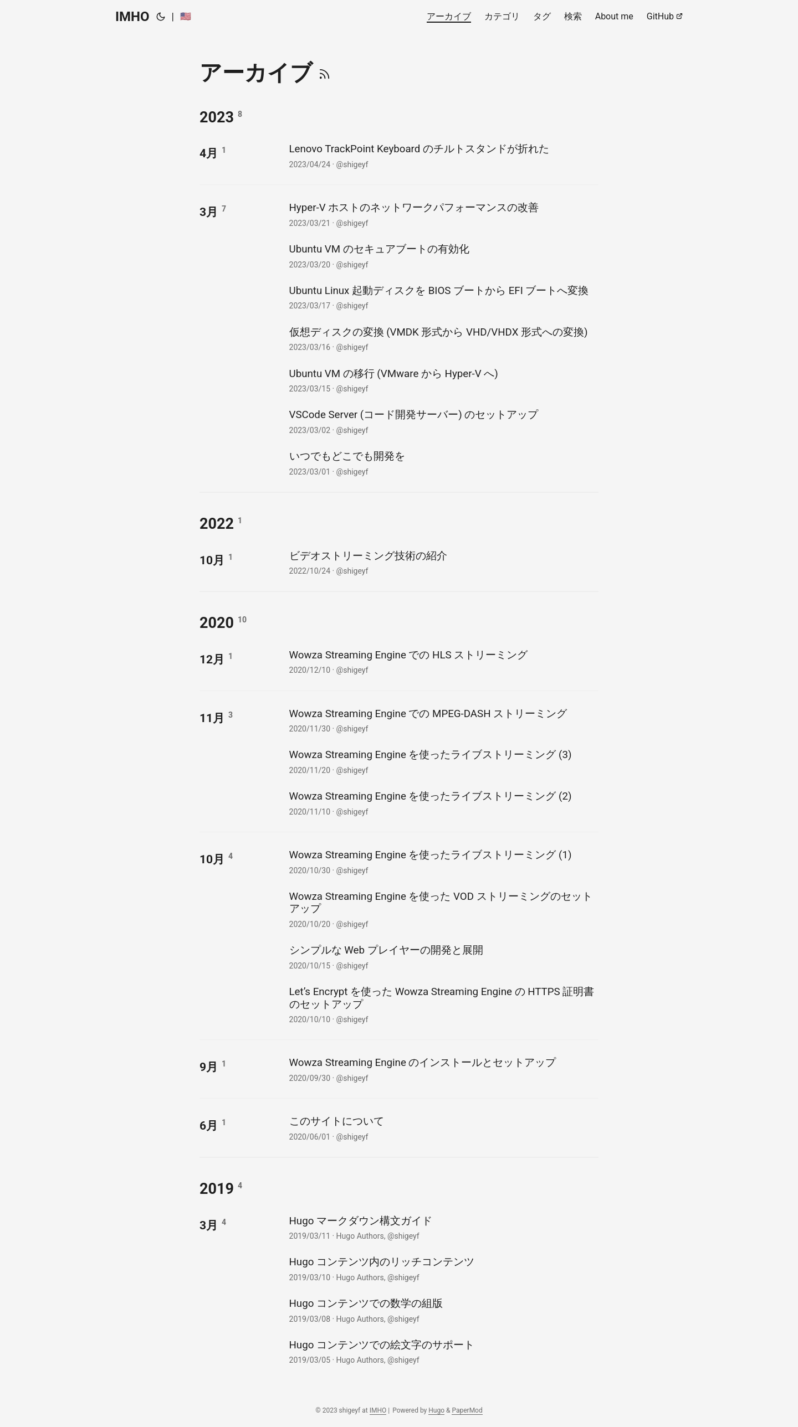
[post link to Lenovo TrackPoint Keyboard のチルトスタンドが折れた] (442, 155)
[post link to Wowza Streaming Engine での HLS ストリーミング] (442, 661)
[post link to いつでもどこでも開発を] (442, 463)
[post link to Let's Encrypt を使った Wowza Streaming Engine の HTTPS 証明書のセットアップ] (442, 1004)
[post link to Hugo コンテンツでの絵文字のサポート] (442, 1351)
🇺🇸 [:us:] (185, 16)
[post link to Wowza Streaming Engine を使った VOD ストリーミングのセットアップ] (442, 909)
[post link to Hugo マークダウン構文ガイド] (442, 1227)
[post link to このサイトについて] (442, 1128)
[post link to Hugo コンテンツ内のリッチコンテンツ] (442, 1268)
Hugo (436, 1410)
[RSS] (324, 73)
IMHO (132, 16)
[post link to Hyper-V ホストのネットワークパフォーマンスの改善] (442, 214)
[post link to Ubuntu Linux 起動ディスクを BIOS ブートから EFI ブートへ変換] (442, 297)
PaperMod (467, 1410)
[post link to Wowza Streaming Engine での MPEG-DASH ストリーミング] (442, 720)
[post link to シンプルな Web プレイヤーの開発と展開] (442, 957)
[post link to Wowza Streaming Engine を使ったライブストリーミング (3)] (442, 761)
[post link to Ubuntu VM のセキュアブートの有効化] (442, 256)
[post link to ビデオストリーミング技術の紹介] (442, 562)
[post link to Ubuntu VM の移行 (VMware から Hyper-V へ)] (442, 380)
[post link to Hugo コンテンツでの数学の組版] (442, 1310)
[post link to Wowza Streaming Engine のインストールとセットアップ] (442, 1069)
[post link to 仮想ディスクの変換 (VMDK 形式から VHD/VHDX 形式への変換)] (442, 339)
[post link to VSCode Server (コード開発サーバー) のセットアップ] (442, 421)
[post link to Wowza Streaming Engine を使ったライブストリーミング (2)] (442, 803)
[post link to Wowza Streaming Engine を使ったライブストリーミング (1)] (442, 861)
